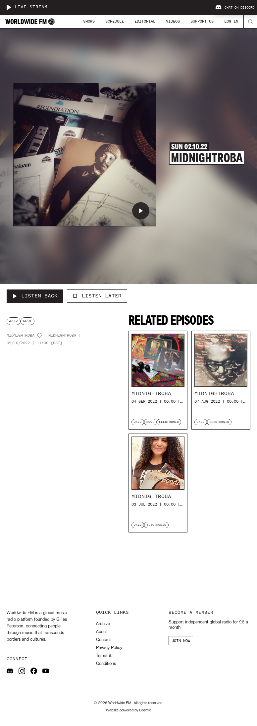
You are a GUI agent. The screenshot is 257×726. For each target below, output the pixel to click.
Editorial (144, 21)
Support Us (202, 21)
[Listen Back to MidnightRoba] (35, 296)
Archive (103, 624)
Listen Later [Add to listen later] (97, 296)
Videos (173, 21)
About (101, 632)
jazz (13, 321)
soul (27, 321)
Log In (231, 21)
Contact (103, 640)
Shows (89, 21)
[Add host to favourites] (39, 335)
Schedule (114, 21)
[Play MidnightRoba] (140, 210)
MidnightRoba (20, 335)
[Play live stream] (8, 7)
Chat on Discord (234, 7)
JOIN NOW (181, 640)
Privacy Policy (109, 648)
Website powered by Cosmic (128, 710)
